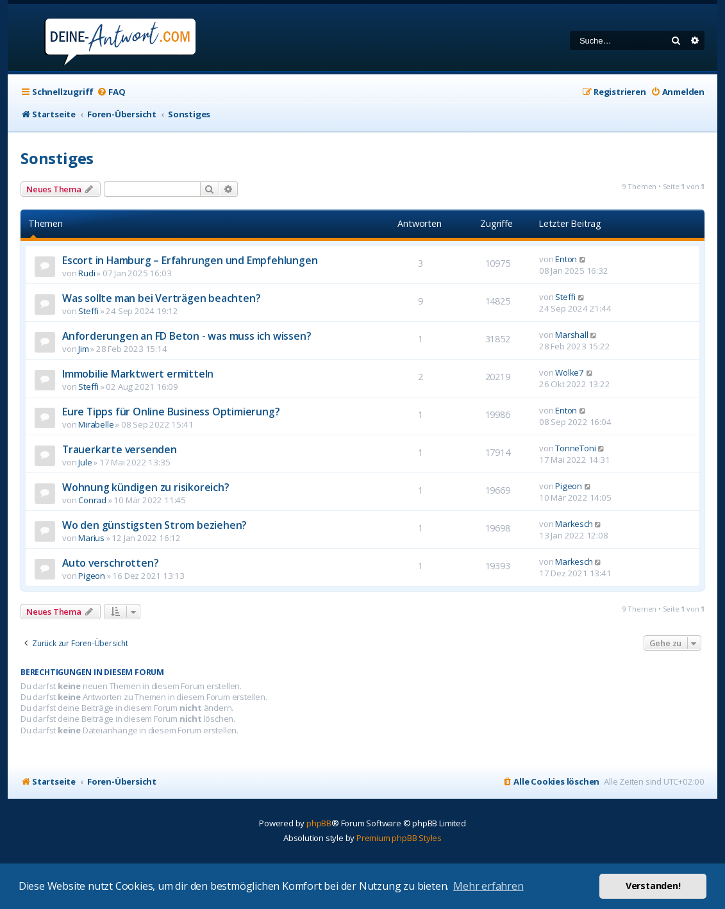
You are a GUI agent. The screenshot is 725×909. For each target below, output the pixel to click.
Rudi (86, 273)
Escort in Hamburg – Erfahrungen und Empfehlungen (189, 260)
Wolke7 (569, 372)
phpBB (318, 823)
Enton (566, 259)
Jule (85, 462)
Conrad (92, 500)
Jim (83, 348)
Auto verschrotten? (110, 563)
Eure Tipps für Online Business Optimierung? (170, 411)
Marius (91, 538)
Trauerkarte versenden (119, 449)
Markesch (573, 524)
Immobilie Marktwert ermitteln (137, 374)
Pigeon (568, 486)
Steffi (88, 311)
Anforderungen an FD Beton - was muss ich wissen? (186, 336)
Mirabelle (95, 424)
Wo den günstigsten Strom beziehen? (154, 525)
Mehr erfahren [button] (488, 886)
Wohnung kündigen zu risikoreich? (145, 487)
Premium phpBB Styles (399, 838)
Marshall (571, 334)
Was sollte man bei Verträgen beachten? (161, 298)
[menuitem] (111, 92)
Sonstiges (57, 158)
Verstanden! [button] (653, 886)
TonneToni (575, 448)
